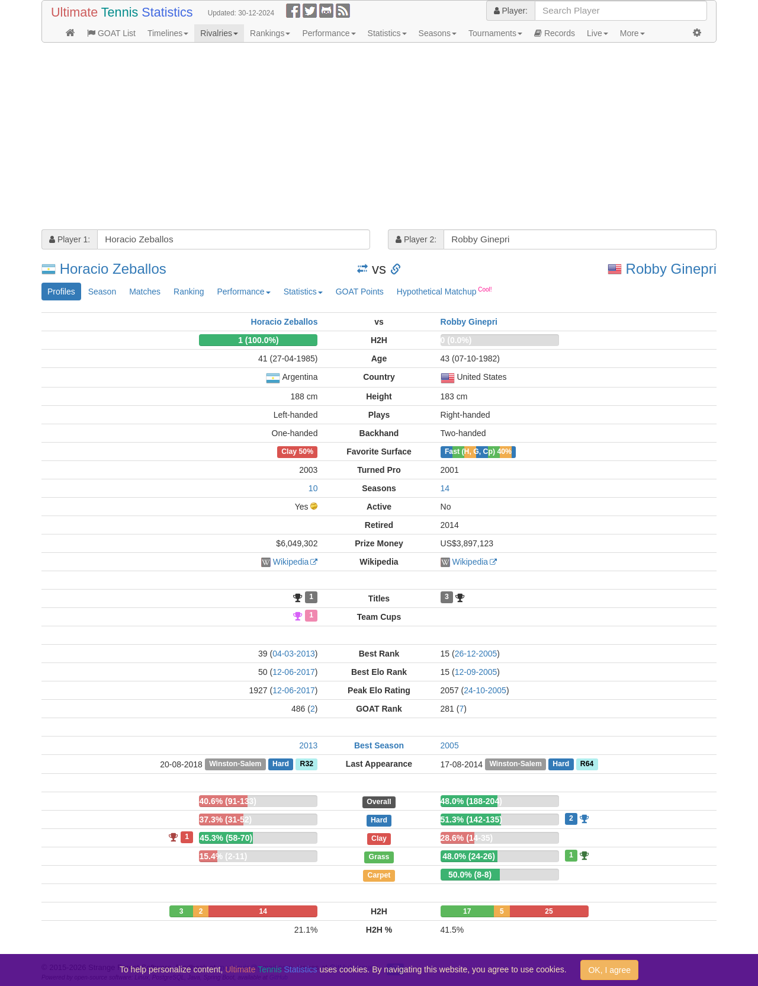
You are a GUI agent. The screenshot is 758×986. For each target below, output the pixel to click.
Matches (144, 291)
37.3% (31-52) (225, 819)
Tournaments (495, 33)
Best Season (379, 745)
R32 (306, 764)
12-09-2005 (476, 672)
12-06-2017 (293, 672)
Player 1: (69, 239)
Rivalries (219, 33)
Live (597, 33)
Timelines (167, 33)
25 (549, 911)
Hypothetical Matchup (444, 291)
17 (467, 911)
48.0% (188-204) (471, 801)
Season (102, 291)
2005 (450, 745)
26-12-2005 (476, 653)
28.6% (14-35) (467, 838)
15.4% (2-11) (223, 856)
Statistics (387, 33)
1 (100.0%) (258, 340)
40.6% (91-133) (227, 801)
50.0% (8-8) (470, 874)
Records (554, 33)
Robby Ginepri (671, 269)
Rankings (270, 33)
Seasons (438, 33)
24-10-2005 (485, 690)
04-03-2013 (293, 653)
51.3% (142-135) (471, 819)
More (632, 33)
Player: (511, 10)
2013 (308, 745)
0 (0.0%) (456, 340)
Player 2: (416, 239)
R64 (586, 764)
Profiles (61, 291)
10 (313, 488)
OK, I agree (609, 970)
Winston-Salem (235, 764)
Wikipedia (291, 561)
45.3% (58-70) (226, 838)
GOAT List (111, 33)
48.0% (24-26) (468, 856)
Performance (328, 33)
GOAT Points (360, 291)
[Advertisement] (379, 137)
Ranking (189, 291)
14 (445, 488)
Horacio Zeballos (113, 269)
